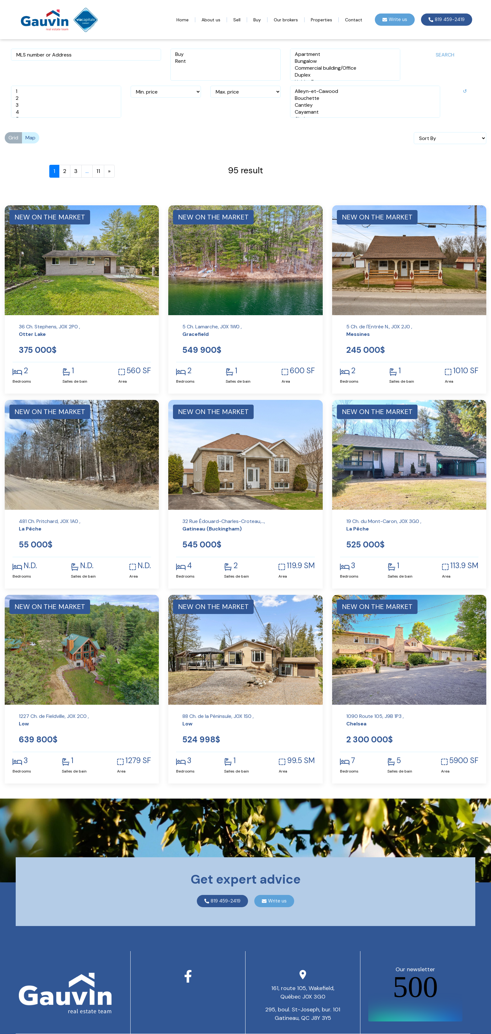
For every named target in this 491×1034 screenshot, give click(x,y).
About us (211, 20)
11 (98, 171)
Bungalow (345, 61)
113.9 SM (464, 565)
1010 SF (465, 370)
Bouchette (365, 98)
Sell (236, 20)
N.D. (30, 565)
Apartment (345, 54)
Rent (226, 61)
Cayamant (365, 112)
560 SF (139, 370)
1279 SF (138, 760)
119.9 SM (301, 565)
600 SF (302, 370)
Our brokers (286, 20)
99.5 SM (301, 760)
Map (30, 137)
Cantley (365, 105)
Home (182, 20)
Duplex (345, 75)
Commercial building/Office (345, 68)
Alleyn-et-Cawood (365, 91)
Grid (13, 137)
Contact (353, 20)
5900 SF (463, 760)
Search (445, 54)
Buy (257, 20)
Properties (321, 20)
